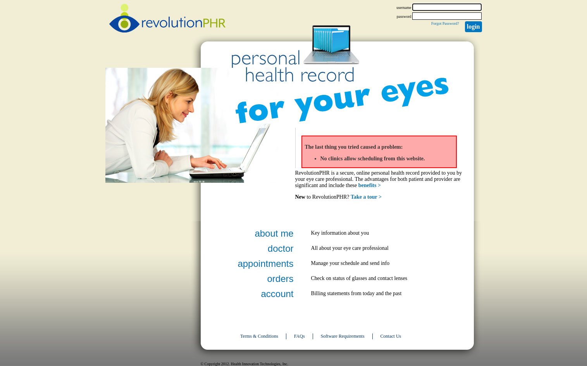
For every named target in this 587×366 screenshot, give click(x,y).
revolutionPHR (167, 19)
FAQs (299, 336)
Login (473, 26)
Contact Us (390, 336)
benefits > (369, 185)
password (404, 16)
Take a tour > (366, 197)
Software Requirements (343, 336)
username (403, 7)
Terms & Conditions (259, 336)
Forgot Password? (445, 23)
